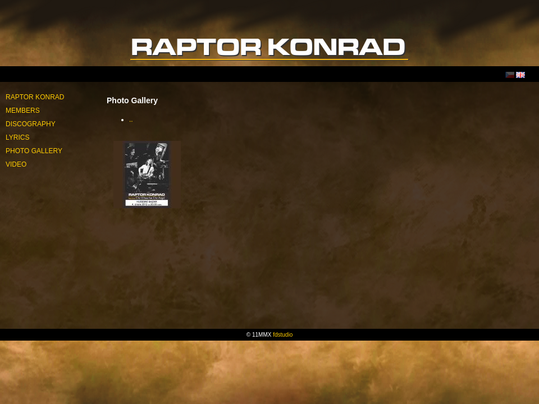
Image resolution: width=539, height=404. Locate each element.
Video (16, 164)
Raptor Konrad (35, 97)
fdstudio (283, 335)
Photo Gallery (34, 151)
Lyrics (17, 137)
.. (131, 119)
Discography (31, 124)
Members (23, 110)
